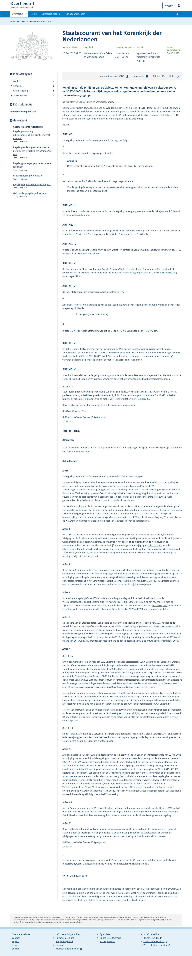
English (15, 941)
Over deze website (21, 934)
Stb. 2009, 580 (161, 496)
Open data (105, 934)
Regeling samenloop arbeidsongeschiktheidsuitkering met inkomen (31, 135)
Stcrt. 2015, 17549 (151, 580)
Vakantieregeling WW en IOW (28, 175)
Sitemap (60, 945)
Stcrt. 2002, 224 (168, 272)
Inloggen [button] (168, 5)
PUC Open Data (107, 941)
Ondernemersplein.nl (154, 941)
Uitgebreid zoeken (51, 13)
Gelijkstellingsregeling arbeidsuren (30, 193)
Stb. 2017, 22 (155, 545)
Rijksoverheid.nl (151, 937)
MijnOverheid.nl (151, 934)
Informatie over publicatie (23, 111)
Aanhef (17, 81)
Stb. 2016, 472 (160, 605)
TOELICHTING (18, 95)
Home (34, 13)
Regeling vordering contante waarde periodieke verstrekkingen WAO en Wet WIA (32, 151)
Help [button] (176, 13)
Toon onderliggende (12, 86)
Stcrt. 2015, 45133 (168, 769)
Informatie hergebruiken (68, 934)
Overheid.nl (17, 14)
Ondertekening (20, 90)
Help (14, 945)
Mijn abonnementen (75, 13)
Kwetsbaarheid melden (67, 948)
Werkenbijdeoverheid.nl (155, 945)
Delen (174, 76)
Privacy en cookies (65, 937)
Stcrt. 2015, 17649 (91, 356)
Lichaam (16, 85)
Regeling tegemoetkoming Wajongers (32, 184)
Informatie (140, 76)
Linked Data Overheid (110, 937)
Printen (159, 76)
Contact (16, 937)
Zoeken (15, 948)
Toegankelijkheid (64, 941)
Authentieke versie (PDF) (114, 76)
